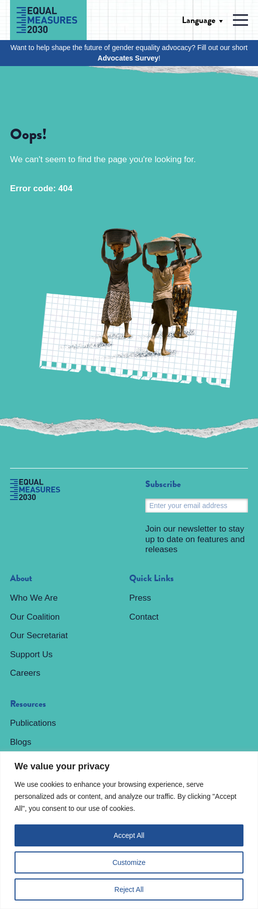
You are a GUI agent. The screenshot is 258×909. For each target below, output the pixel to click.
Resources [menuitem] (28, 704)
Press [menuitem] (140, 598)
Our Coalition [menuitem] (35, 617)
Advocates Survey (128, 58)
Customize (128, 862)
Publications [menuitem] (33, 723)
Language (198, 20)
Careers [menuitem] (25, 673)
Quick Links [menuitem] (151, 578)
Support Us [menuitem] (31, 654)
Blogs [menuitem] (21, 742)
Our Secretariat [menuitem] (39, 635)
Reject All (128, 889)
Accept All (129, 835)
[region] (129, 830)
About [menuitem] (21, 578)
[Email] (196, 506)
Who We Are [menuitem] (34, 598)
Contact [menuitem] (144, 617)
